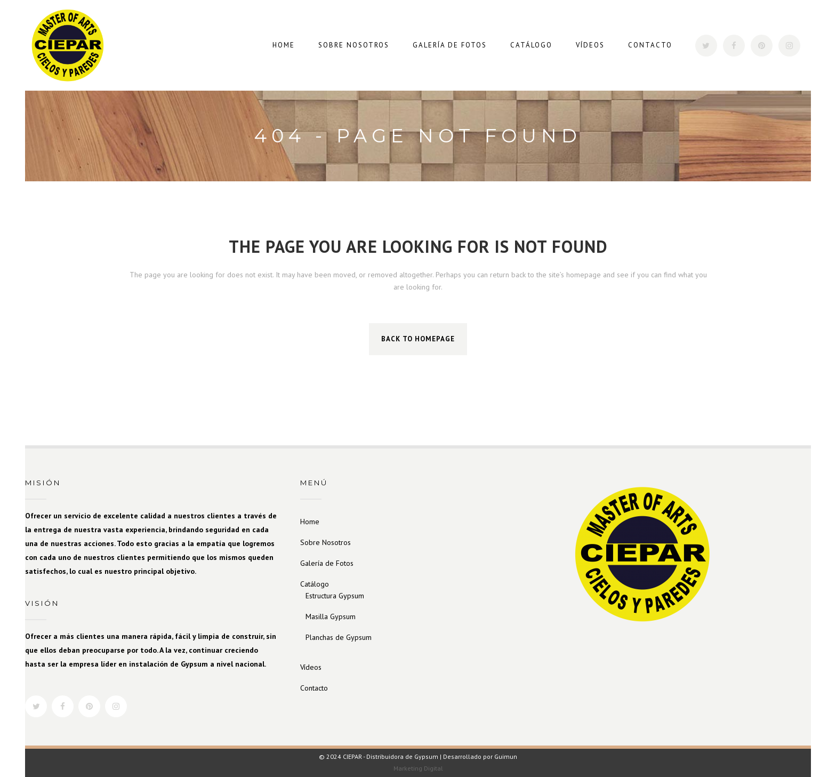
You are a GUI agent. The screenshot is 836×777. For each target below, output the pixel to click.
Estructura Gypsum (335, 595)
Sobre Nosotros (325, 542)
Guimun (505, 756)
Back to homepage (418, 338)
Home (309, 521)
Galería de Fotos (326, 563)
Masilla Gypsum (331, 616)
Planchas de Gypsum (339, 637)
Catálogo (314, 584)
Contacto (314, 688)
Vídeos (310, 667)
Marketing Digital (418, 768)
